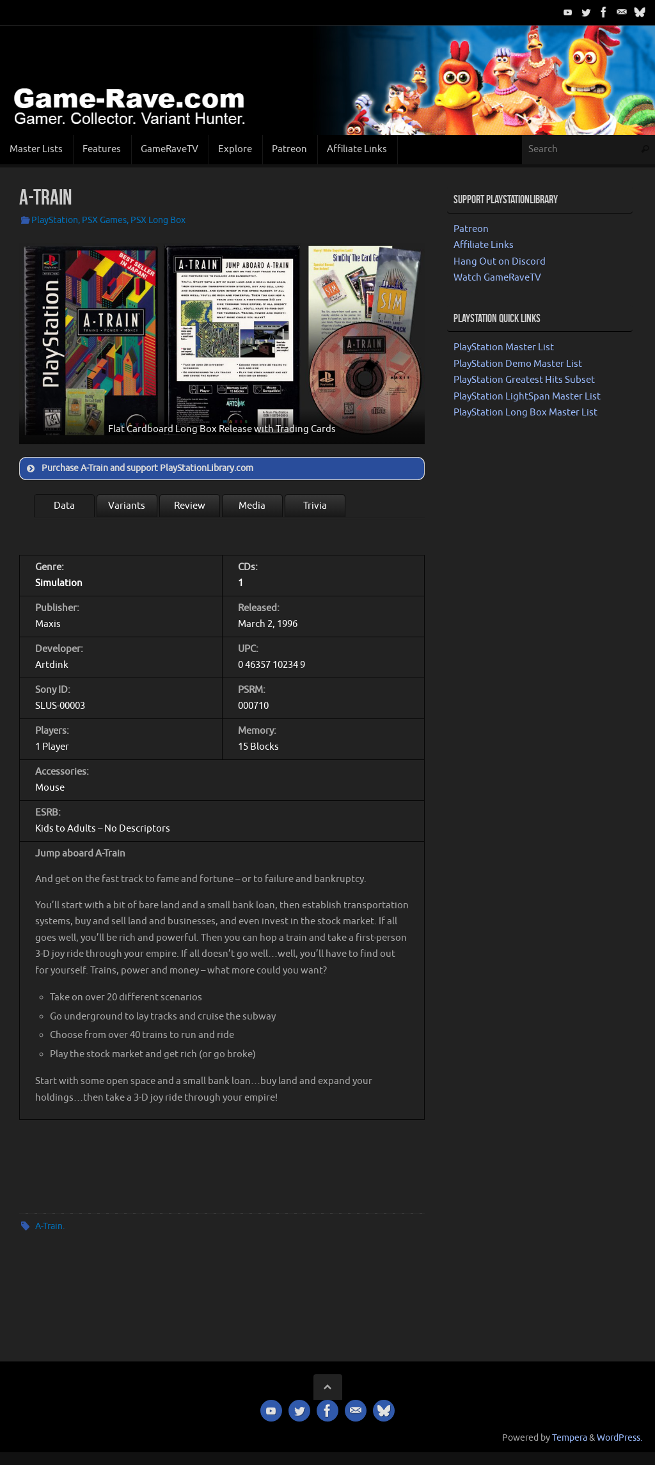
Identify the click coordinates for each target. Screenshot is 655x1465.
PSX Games (104, 220)
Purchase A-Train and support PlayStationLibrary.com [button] (138, 468)
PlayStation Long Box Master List (525, 413)
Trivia (315, 506)
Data (64, 506)
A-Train (49, 1226)
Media (252, 506)
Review (189, 506)
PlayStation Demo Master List (518, 364)
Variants (126, 506)
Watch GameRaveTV (497, 278)
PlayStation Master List (504, 347)
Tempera (569, 1437)
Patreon (471, 229)
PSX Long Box (157, 220)
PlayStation (54, 220)
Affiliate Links (484, 245)
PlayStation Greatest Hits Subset (524, 380)
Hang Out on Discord (500, 262)
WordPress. (619, 1437)
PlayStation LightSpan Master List (527, 397)
